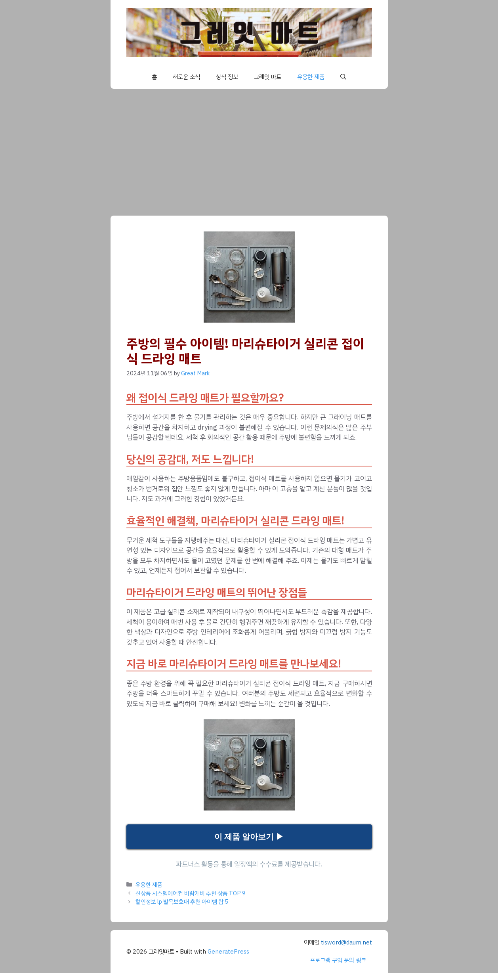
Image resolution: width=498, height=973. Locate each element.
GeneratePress (228, 951)
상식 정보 (227, 77)
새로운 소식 (186, 77)
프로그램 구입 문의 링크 (338, 960)
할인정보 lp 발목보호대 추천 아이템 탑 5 (181, 901)
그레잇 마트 (267, 77)
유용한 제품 (310, 77)
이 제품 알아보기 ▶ (249, 836)
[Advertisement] (249, 148)
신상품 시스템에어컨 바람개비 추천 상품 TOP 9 (190, 893)
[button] (343, 77)
